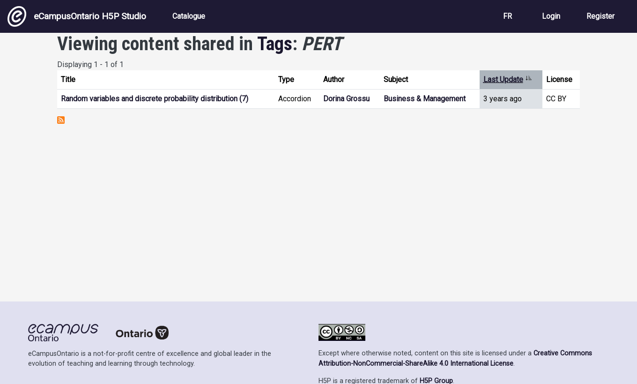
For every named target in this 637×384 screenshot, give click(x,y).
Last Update (507, 79)
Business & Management (425, 98)
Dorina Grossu (346, 98)
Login (551, 16)
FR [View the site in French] (507, 16)
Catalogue (188, 16)
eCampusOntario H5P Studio (76, 16)
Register (600, 16)
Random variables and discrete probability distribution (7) (154, 98)
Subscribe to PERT (61, 120)
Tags (274, 44)
